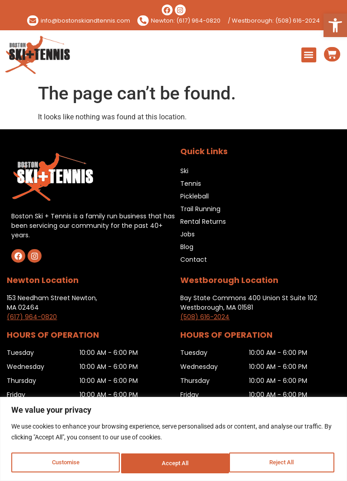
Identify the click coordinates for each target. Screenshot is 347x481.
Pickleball (194, 196)
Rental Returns (203, 221)
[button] (335, 25)
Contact (193, 259)
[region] (173, 439)
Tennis (190, 183)
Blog (186, 246)
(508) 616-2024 (205, 316)
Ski (184, 170)
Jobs (187, 234)
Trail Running (200, 208)
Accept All (282, 463)
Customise (65, 463)
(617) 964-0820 (32, 316)
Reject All (174, 463)
